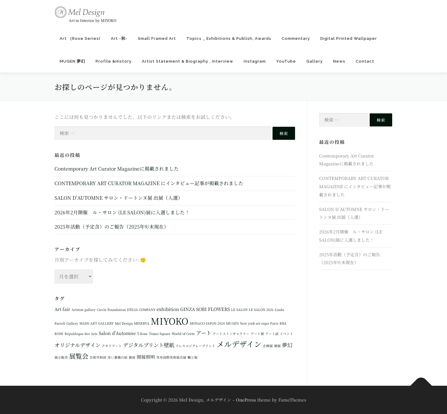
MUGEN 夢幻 (72, 61)
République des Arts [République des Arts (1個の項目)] (81, 333)
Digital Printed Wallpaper (351, 38)
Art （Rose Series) (80, 38)
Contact (365, 61)
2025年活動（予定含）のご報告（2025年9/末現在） (112, 226)
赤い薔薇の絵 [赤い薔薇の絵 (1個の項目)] (117, 357)
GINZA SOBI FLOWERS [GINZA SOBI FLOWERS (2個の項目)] (205, 309)
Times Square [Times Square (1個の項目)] (160, 333)
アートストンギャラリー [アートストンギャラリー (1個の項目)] (231, 333)
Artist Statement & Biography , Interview (187, 61)
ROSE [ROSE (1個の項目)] (59, 333)
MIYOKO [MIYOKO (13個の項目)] (169, 320)
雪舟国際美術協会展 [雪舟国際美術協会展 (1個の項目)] (171, 357)
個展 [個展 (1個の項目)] (277, 345)
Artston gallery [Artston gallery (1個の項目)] (84, 309)
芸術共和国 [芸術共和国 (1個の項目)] (98, 357)
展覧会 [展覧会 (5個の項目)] (78, 356)
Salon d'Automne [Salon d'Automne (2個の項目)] (117, 333)
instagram (255, 61)
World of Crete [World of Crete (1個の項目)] (183, 333)
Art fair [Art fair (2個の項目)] (62, 309)
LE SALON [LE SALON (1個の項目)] (239, 309)
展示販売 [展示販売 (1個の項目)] (61, 357)
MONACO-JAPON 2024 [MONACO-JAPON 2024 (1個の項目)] (207, 323)
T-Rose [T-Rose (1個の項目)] (142, 333)
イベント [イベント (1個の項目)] (286, 333)
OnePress (246, 400)
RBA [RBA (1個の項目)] (283, 323)
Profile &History (114, 61)
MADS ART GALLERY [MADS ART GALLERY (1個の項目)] (96, 323)
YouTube (286, 61)
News (339, 61)
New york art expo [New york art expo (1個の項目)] (254, 323)
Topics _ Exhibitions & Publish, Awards (228, 38)
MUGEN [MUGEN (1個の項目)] (232, 323)
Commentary (296, 38)
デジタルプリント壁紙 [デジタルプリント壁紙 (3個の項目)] (148, 345)
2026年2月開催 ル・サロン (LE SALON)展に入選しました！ (122, 212)
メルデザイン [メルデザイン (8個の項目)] (239, 343)
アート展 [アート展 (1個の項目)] (257, 333)
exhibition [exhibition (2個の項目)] (168, 309)
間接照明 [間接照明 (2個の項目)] (146, 357)
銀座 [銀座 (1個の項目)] (132, 357)
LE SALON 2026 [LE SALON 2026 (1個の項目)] (261, 309)
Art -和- (119, 38)
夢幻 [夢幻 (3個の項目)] (287, 345)
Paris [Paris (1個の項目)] (274, 323)
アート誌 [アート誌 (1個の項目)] (272, 333)
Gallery (314, 61)
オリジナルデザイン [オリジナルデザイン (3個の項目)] (77, 345)
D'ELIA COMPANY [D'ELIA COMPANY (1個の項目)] (141, 309)
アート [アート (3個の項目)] (203, 332)
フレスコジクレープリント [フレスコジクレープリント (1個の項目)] (195, 345)
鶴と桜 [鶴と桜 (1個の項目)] (193, 357)
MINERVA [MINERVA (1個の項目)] (142, 323)
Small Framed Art (157, 38)
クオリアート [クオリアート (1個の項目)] (112, 345)
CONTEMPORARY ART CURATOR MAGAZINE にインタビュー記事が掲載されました (149, 183)
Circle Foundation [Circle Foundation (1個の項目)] (111, 309)
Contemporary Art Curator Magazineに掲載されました (117, 168)
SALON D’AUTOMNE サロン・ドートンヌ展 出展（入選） (119, 197)
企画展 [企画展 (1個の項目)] (268, 345)
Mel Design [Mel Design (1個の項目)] (124, 323)
